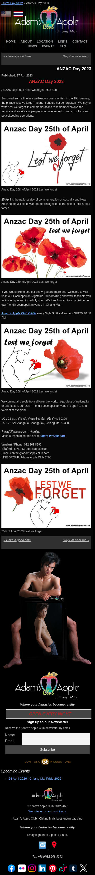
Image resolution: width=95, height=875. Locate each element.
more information (53, 436)
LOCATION (45, 41)
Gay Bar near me (76, 56)
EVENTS (48, 46)
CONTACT (79, 41)
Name (10, 735)
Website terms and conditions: (47, 811)
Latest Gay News (12, 3)
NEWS (32, 46)
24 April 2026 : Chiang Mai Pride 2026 (35, 778)
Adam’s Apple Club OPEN (18, 313)
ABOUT (26, 41)
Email (9, 741)
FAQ (63, 46)
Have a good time (17, 56)
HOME (11, 41)
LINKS (62, 41)
